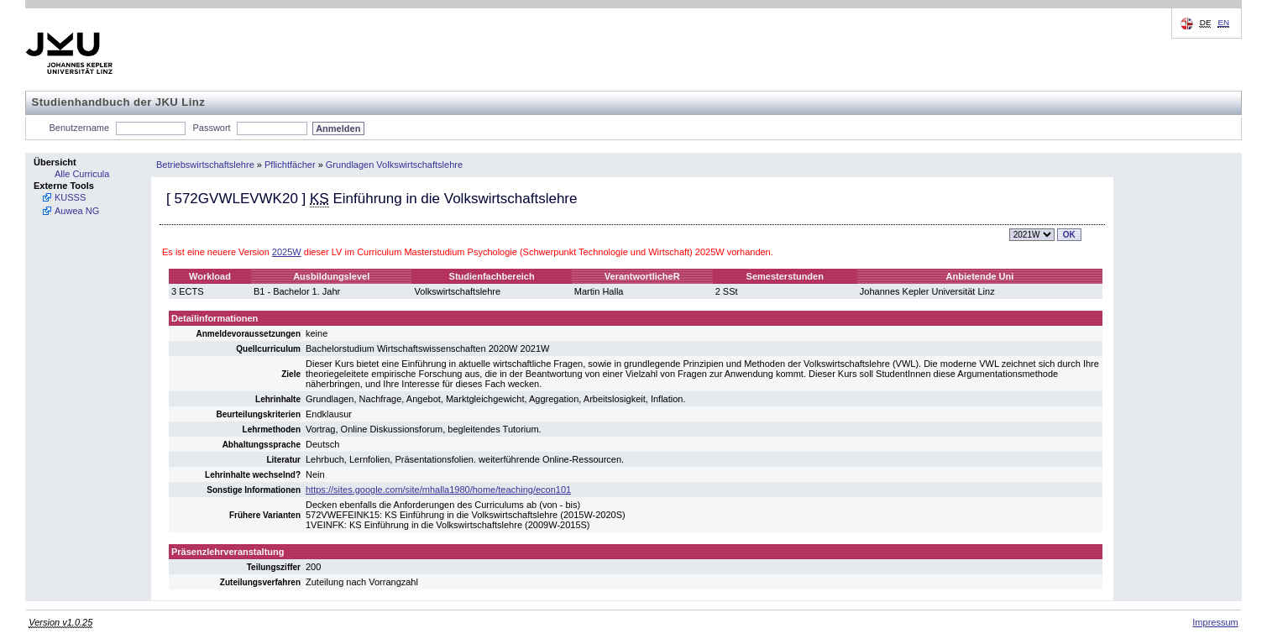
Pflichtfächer (290, 165)
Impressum (1215, 622)
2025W (286, 252)
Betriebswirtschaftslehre (205, 165)
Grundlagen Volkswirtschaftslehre (394, 165)
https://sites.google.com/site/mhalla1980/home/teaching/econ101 (438, 489)
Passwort (211, 128)
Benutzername (80, 128)
